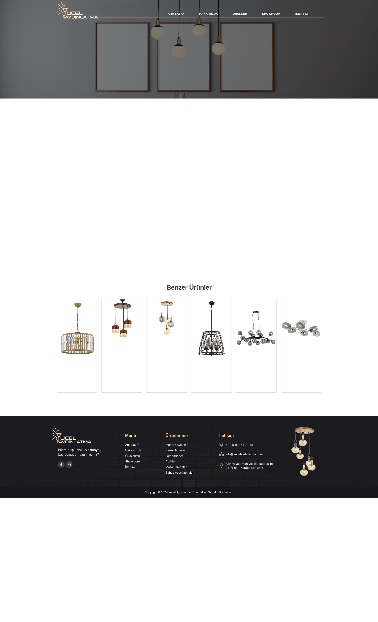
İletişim (301, 13)
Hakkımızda (208, 13)
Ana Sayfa (176, 13)
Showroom (271, 13)
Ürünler (240, 13)
